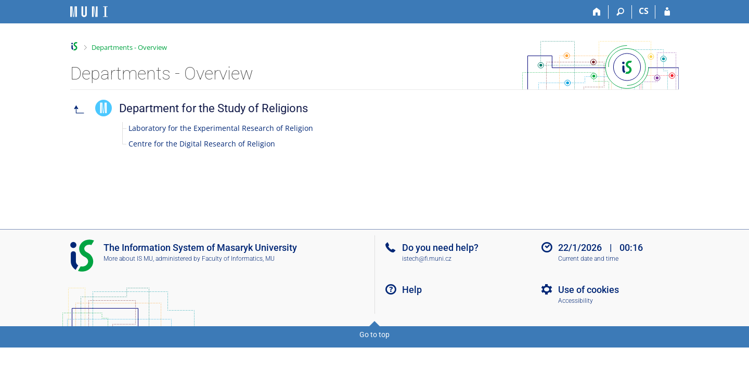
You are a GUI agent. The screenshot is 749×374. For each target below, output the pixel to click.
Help (412, 289)
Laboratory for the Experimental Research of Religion (220, 128)
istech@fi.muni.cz (426, 258)
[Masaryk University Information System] (89, 11)
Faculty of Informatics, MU (238, 258)
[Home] (597, 12)
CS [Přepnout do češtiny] (644, 11)
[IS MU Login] (667, 12)
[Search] (620, 12)
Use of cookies (588, 289)
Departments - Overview (129, 47)
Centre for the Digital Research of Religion (201, 144)
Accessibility (575, 300)
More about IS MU (128, 258)
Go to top (374, 334)
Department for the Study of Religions (213, 108)
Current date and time (588, 258)
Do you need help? (440, 247)
